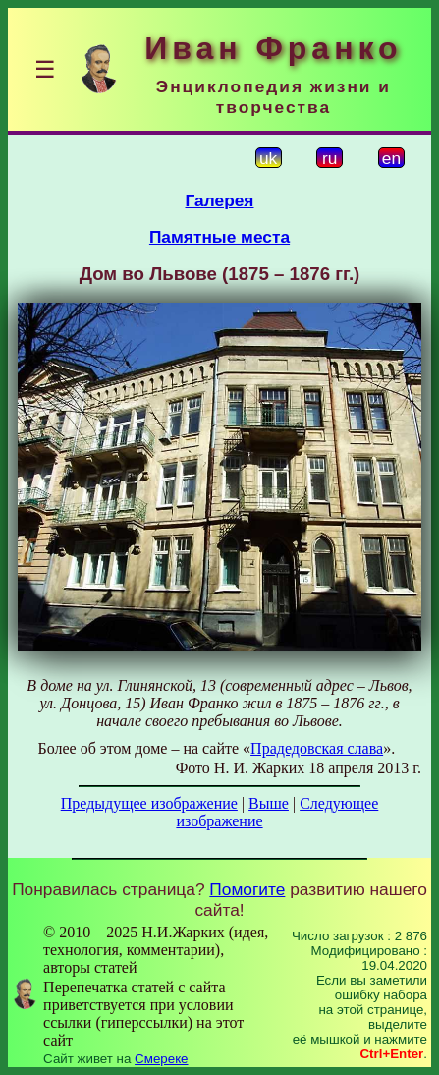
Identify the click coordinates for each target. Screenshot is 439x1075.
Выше (268, 803)
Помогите (247, 889)
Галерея (220, 200)
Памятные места (219, 237)
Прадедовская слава (316, 748)
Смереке (161, 1058)
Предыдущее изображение (149, 803)
